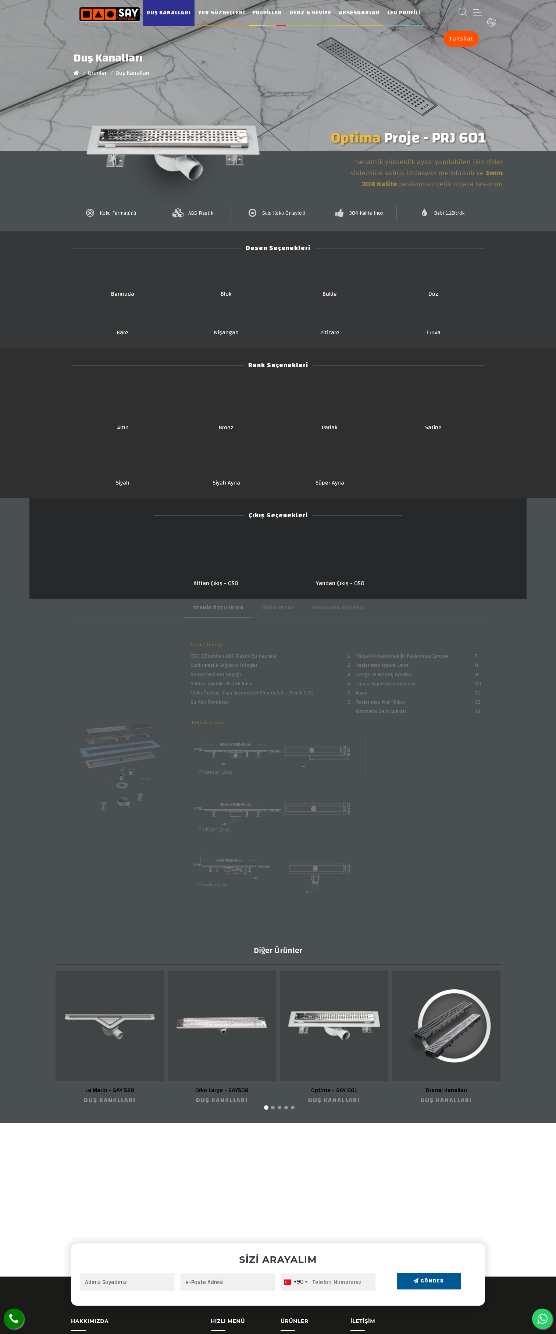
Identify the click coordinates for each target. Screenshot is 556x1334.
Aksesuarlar (359, 13)
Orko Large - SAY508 (222, 1090)
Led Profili (403, 13)
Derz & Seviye (310, 13)
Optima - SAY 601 (334, 1090)
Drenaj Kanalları (446, 1090)
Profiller (267, 13)
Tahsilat (461, 38)
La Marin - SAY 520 (109, 1090)
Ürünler (97, 72)
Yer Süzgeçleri (221, 13)
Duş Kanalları (168, 13)
